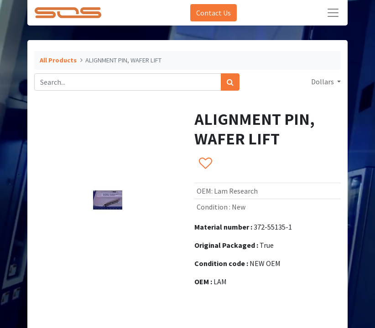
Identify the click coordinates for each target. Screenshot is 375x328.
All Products (58, 60)
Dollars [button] (323, 81)
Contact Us (213, 12)
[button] (205, 163)
